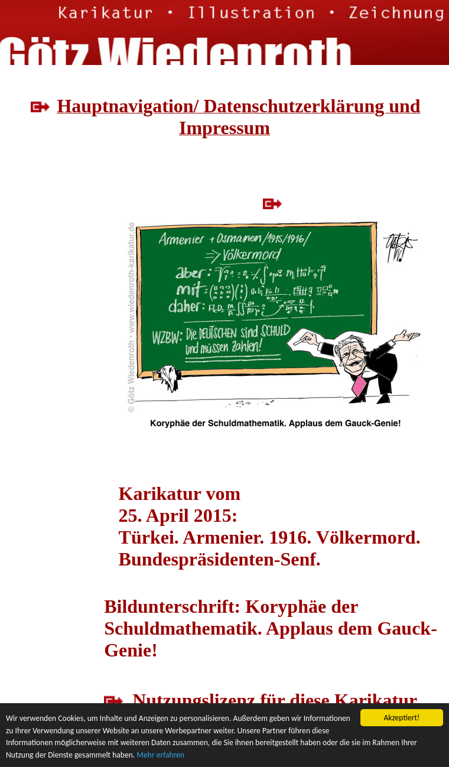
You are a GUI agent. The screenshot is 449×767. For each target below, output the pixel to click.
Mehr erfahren (160, 755)
